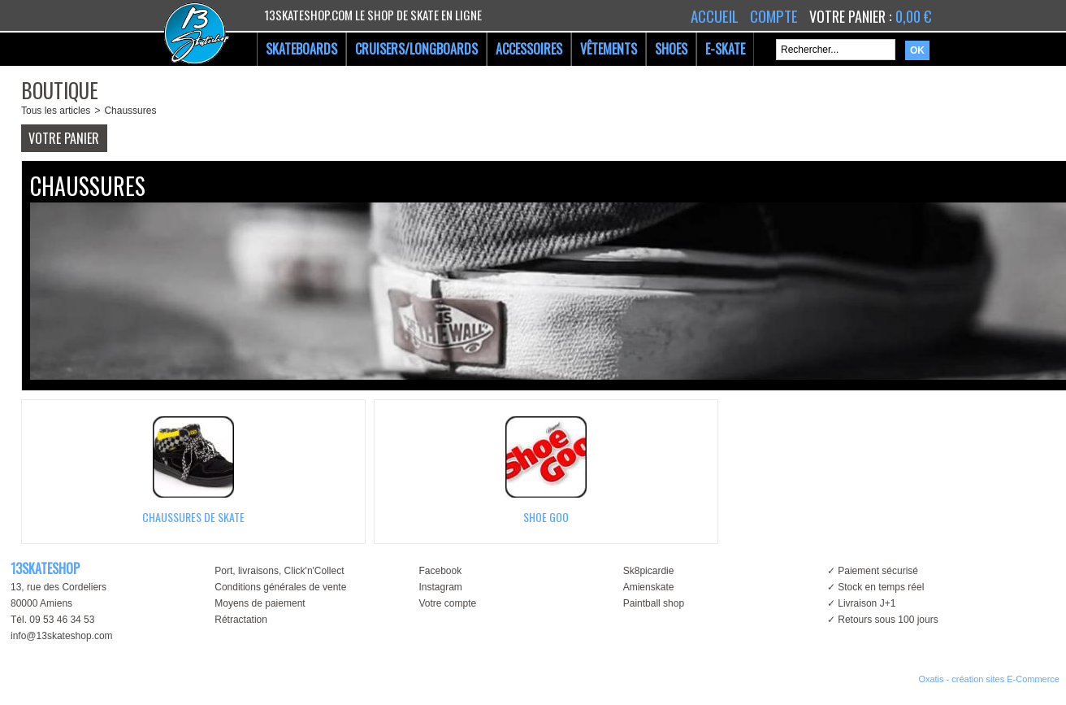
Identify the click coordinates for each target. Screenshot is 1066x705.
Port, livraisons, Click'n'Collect (279, 571)
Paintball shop (653, 603)
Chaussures (130, 110)
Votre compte (447, 603)
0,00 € (913, 16)
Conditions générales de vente (280, 587)
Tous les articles (55, 110)
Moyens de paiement (259, 603)
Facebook (440, 571)
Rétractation (240, 619)
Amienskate (648, 587)
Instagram (440, 587)
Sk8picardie (648, 571)
